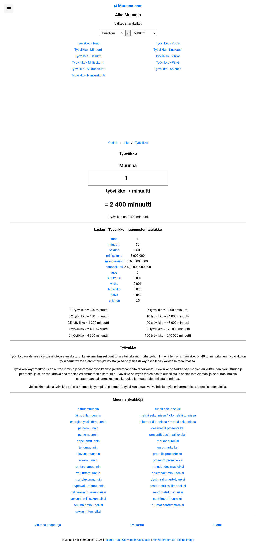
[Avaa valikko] (8, 8)
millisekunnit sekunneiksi (88, 492)
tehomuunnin (88, 447)
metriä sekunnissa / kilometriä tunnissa (168, 415)
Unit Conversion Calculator (133, 540)
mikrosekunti (114, 261)
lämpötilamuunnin (88, 415)
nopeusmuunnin (88, 441)
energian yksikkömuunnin (88, 422)
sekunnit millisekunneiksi (88, 499)
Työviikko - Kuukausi (167, 50)
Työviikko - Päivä (168, 62)
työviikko (114, 289)
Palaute (109, 540)
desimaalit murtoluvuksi (168, 479)
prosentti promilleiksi (168, 460)
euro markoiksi (167, 447)
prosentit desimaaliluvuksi (167, 435)
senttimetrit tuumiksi (167, 499)
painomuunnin (88, 428)
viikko (114, 284)
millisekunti (114, 256)
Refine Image (185, 540)
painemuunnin (88, 435)
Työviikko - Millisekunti (88, 62)
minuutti (114, 244)
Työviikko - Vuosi (168, 43)
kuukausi (114, 278)
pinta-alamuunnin (88, 467)
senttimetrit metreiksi (168, 492)
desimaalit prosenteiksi (167, 428)
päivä (114, 295)
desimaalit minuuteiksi (168, 473)
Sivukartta (137, 525)
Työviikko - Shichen (167, 69)
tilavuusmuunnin (88, 454)
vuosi (114, 272)
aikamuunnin (88, 460)
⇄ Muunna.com (128, 5)
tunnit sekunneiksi (168, 409)
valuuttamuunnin (88, 473)
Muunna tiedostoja (47, 525)
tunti (114, 239)
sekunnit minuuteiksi (88, 505)
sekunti (114, 250)
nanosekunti (114, 267)
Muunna (128, 165)
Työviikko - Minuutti (88, 50)
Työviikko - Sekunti (88, 56)
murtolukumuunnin (88, 479)
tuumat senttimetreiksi (168, 505)
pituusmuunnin (88, 409)
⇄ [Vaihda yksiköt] (128, 33)
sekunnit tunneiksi (88, 511)
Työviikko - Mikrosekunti (88, 69)
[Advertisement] (128, 107)
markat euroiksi (168, 441)
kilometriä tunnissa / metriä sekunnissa (168, 422)
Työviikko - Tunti (88, 43)
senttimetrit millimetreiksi (168, 486)
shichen (114, 300)
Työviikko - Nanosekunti (88, 75)
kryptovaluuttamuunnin (88, 486)
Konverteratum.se (163, 540)
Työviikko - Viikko (168, 56)
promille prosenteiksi (168, 454)
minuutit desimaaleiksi (168, 467)
